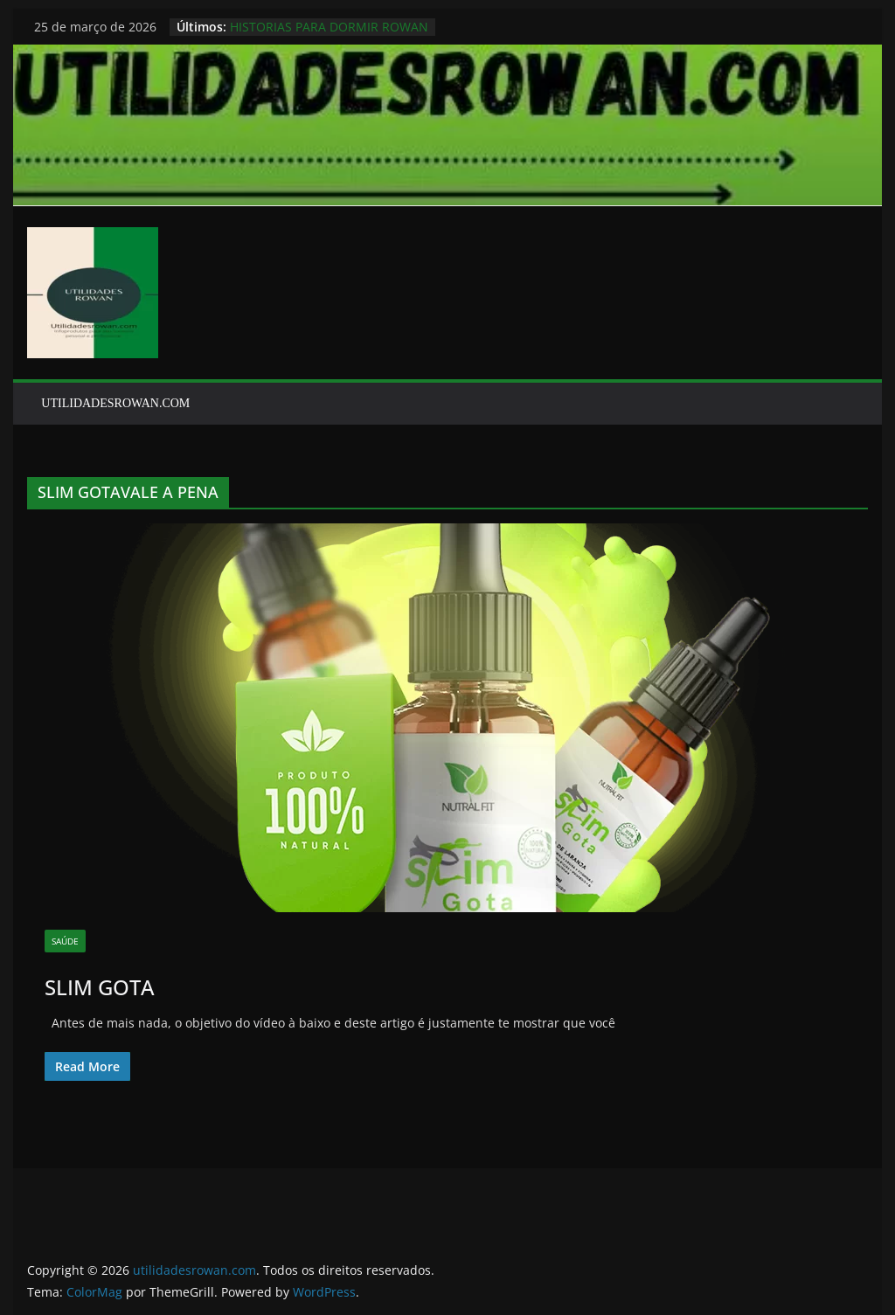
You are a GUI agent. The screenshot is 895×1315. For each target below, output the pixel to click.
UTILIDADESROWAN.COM (115, 403)
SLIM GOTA (100, 986)
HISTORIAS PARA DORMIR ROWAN (329, 26)
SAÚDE (65, 941)
